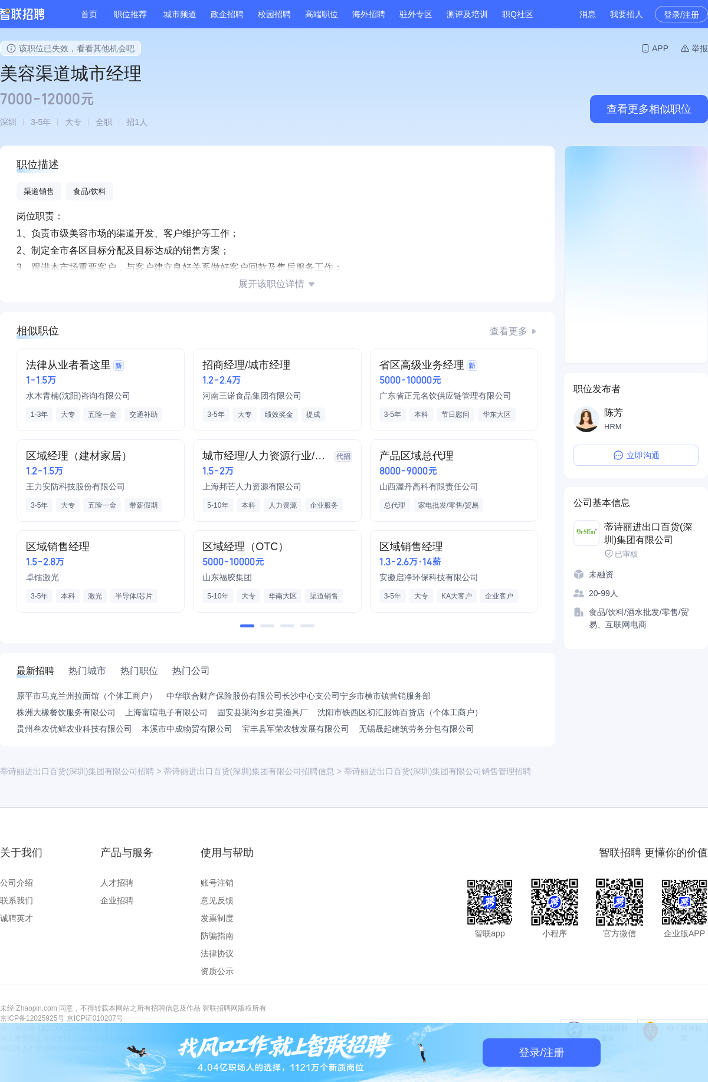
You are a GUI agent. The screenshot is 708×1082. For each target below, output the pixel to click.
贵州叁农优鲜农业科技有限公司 (74, 729)
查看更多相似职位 (649, 109)
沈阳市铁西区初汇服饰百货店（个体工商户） (400, 712)
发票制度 (217, 918)
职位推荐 (130, 14)
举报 (699, 48)
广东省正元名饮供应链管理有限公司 (445, 395)
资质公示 (217, 971)
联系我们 (16, 900)
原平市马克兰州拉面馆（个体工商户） (87, 695)
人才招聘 (116, 882)
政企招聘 (227, 14)
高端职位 (321, 14)
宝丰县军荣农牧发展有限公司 (295, 729)
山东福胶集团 (227, 577)
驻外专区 (415, 14)
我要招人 (626, 14)
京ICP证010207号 (95, 1018)
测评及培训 (467, 14)
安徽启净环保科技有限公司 (428, 577)
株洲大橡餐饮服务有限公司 (66, 712)
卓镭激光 (42, 577)
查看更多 (508, 331)
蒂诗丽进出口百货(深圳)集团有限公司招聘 (77, 771)
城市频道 (179, 14)
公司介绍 (16, 882)
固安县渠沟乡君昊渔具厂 (262, 712)
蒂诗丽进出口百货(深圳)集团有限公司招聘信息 (249, 771)
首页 (89, 14)
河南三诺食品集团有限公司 (251, 395)
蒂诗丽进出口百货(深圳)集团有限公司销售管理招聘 (437, 771)
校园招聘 (274, 14)
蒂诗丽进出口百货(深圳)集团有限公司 (648, 533)
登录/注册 (681, 14)
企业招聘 (116, 900)
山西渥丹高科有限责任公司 (428, 486)
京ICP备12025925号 (32, 1018)
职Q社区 (517, 14)
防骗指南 (217, 935)
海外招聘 (368, 14)
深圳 (8, 122)
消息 (587, 14)
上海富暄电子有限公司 (166, 712)
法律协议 (217, 953)
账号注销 (217, 882)
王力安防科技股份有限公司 (75, 486)
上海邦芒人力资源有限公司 (251, 486)
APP (660, 48)
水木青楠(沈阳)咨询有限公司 (78, 395)
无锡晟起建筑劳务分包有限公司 (416, 729)
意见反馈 (217, 900)
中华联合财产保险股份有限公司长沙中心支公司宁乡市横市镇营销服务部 (298, 695)
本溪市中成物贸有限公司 (187, 729)
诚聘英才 (16, 918)
